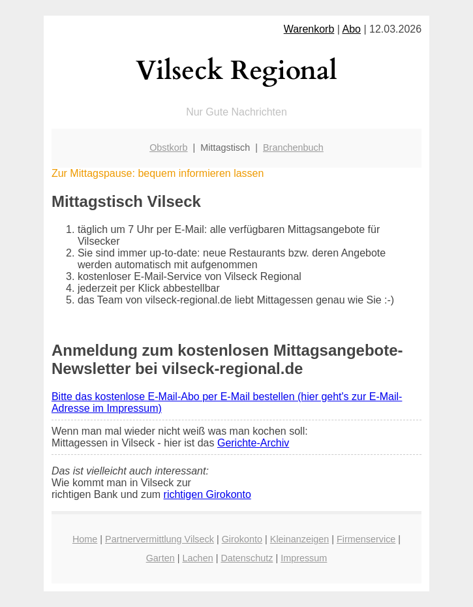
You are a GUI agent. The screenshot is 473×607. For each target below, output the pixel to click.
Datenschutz (247, 558)
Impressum (304, 558)
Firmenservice (366, 539)
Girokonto (242, 539)
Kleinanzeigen (299, 539)
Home (84, 539)
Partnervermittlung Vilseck (159, 539)
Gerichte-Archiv (253, 442)
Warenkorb (309, 29)
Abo (352, 29)
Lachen (197, 558)
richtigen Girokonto (207, 494)
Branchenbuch (293, 147)
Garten (160, 558)
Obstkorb (168, 147)
